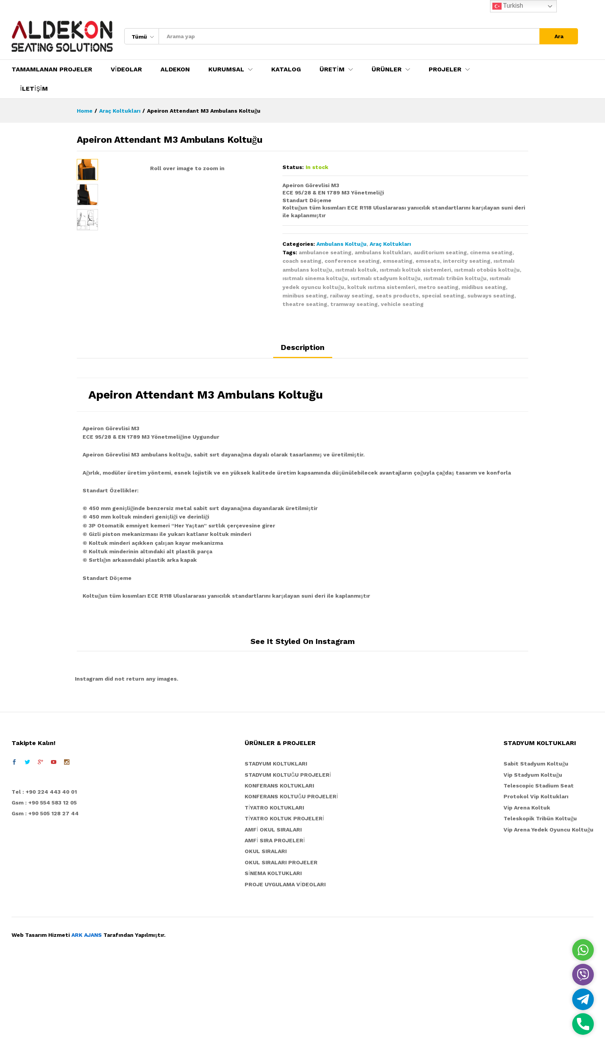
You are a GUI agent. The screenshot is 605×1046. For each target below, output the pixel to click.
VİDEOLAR (126, 69)
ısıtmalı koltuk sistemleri (415, 270)
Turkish (507, 6)
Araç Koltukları (390, 244)
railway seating (351, 295)
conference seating (352, 261)
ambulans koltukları (383, 252)
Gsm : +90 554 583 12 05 (44, 887)
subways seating (490, 295)
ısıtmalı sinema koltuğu (315, 278)
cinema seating (491, 252)
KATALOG (286, 69)
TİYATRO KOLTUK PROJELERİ (284, 902)
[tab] (302, 434)
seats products (397, 295)
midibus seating (483, 287)
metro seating (438, 287)
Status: (293, 167)
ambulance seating (325, 252)
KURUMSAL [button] (226, 69)
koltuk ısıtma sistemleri (381, 287)
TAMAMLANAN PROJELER (52, 69)
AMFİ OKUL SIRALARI (273, 913)
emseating (397, 261)
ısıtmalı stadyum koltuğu (386, 278)
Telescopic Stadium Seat (539, 870)
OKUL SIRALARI (266, 935)
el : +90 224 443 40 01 (46, 875)
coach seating (301, 261)
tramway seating (354, 304)
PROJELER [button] (445, 69)
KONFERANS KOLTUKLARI (279, 870)
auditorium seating (440, 252)
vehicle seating (402, 304)
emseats (428, 261)
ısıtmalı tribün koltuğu (455, 278)
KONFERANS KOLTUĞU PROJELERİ (291, 880)
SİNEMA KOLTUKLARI (273, 957)
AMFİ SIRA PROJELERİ (275, 924)
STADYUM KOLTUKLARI (276, 848)
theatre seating (304, 304)
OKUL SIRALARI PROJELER (281, 946)
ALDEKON (175, 69)
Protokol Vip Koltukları (536, 880)
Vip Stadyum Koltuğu (533, 858)
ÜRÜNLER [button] (387, 69)
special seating (443, 295)
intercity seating (466, 261)
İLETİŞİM (34, 89)
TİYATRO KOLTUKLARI (274, 891)
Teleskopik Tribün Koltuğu (540, 902)
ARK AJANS (86, 1019)
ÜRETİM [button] (332, 69)
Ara (558, 36)
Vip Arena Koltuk (527, 891)
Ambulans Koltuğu (341, 244)
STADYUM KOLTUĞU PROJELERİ (288, 858)
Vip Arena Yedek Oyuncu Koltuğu (548, 913)
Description (302, 431)
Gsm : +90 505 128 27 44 (45, 897)
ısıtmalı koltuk (356, 270)
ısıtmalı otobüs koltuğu (487, 270)
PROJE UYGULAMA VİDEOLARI (285, 968)
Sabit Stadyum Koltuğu (536, 848)
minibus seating (304, 295)
